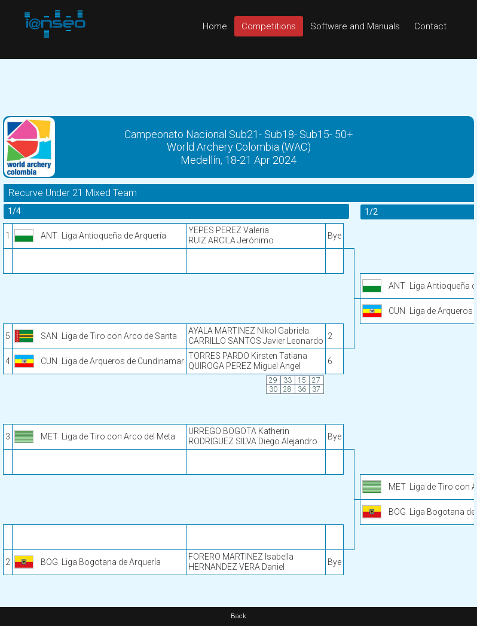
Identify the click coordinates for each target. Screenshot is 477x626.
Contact (430, 26)
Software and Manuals (355, 26)
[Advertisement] (238, 86)
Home (215, 26)
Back (238, 616)
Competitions (268, 26)
